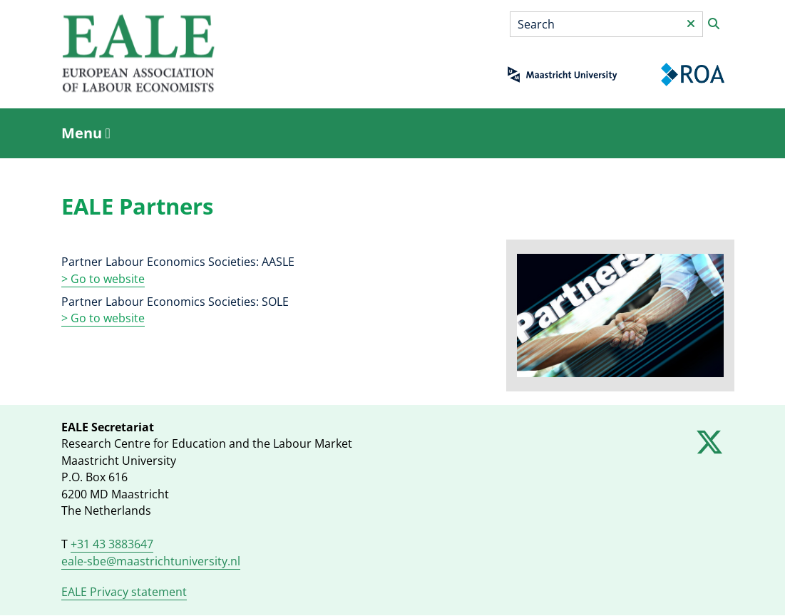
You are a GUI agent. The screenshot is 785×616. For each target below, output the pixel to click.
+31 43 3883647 (112, 544)
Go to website (106, 318)
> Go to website (103, 279)
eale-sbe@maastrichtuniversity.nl (150, 561)
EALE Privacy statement (124, 592)
